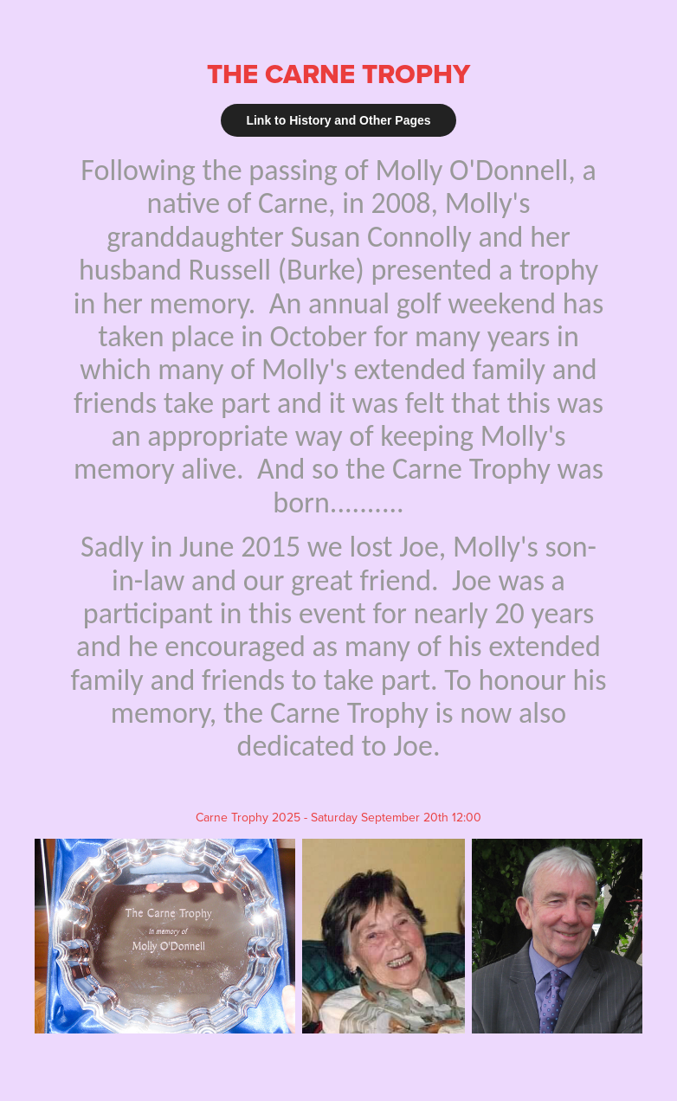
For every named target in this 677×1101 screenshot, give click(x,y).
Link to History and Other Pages (338, 120)
